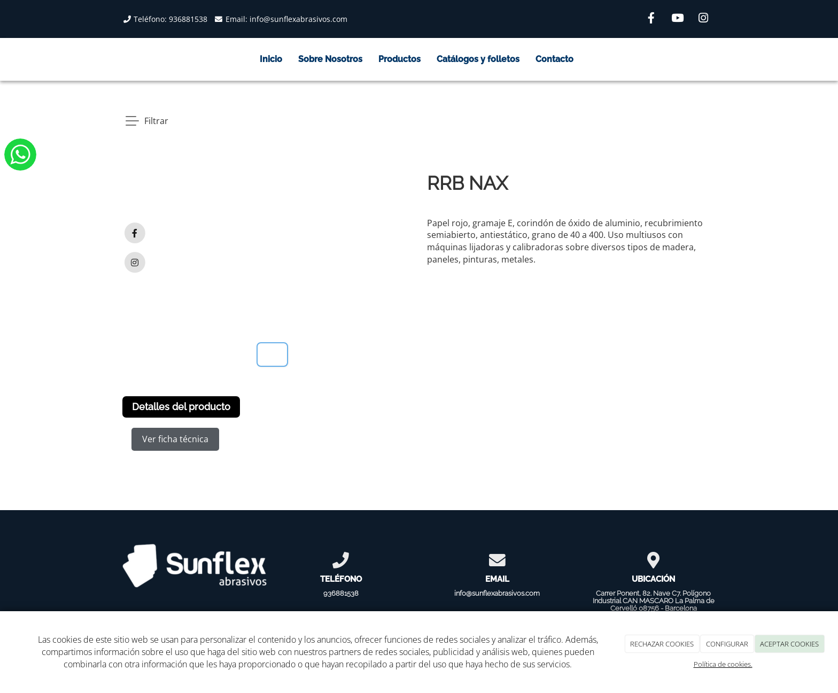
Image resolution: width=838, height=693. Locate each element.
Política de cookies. (723, 664)
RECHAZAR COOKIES (662, 644)
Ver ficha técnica (175, 439)
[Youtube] (677, 19)
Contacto (554, 59)
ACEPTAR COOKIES (789, 644)
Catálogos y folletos (478, 59)
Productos (399, 59)
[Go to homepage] (111, 59)
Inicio (271, 59)
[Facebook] (651, 19)
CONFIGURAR (727, 644)
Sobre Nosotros (330, 59)
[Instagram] (703, 19)
